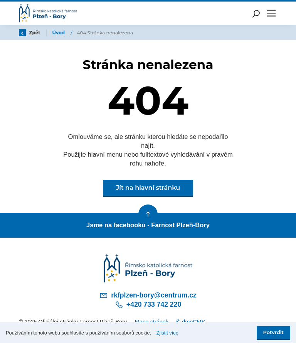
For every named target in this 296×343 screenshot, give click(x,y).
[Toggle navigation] (271, 13)
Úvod (59, 32)
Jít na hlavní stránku (148, 187)
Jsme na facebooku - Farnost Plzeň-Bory (148, 225)
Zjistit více (167, 333)
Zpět (29, 32)
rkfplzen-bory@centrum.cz (148, 295)
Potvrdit (273, 332)
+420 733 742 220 (148, 305)
